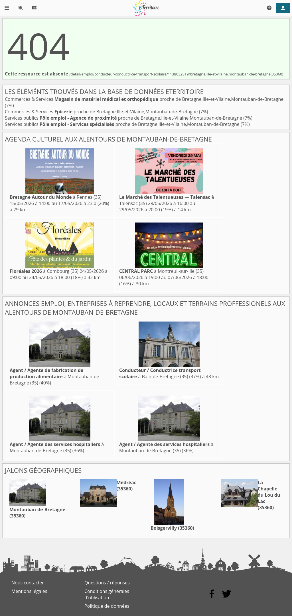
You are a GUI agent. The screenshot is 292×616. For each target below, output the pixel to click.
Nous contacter (27, 583)
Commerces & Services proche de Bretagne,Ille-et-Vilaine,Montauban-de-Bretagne (144, 99)
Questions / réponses (107, 583)
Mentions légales (29, 591)
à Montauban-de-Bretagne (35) (55, 376)
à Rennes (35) (56, 197)
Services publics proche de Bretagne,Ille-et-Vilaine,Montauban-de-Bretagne (124, 118)
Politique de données (106, 606)
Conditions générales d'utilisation (106, 594)
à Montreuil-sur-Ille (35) (161, 271)
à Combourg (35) (44, 271)
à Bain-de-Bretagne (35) (160, 373)
